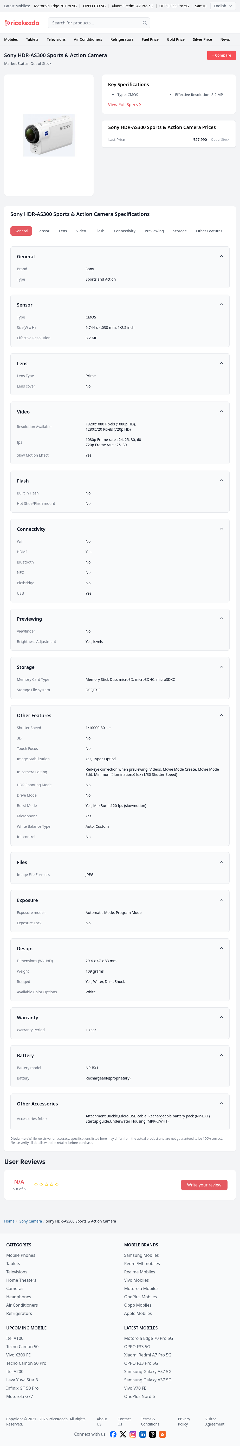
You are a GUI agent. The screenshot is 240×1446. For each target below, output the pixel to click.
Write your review (204, 1185)
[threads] (152, 1434)
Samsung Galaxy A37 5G (148, 1380)
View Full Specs (124, 104)
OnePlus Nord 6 (139, 1396)
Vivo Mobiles (136, 1280)
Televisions (56, 39)
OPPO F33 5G (94, 5)
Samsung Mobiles (141, 1255)
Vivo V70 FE (135, 1388)
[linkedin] (142, 1434)
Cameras (14, 1288)
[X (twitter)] (123, 1434)
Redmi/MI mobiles (142, 1263)
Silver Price (202, 39)
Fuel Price (150, 39)
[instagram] (132, 1434)
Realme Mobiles (139, 1272)
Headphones (18, 1297)
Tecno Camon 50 (22, 1346)
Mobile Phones (20, 1255)
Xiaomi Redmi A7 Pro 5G (132, 5)
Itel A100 (14, 1338)
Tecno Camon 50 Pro (26, 1363)
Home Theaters (21, 1280)
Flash (100, 230)
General (21, 230)
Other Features (209, 230)
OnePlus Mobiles (140, 1297)
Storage (180, 230)
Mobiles (11, 39)
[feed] (162, 1434)
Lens (63, 230)
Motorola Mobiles (141, 1288)
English (223, 5)
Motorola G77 (19, 1396)
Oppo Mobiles (138, 1305)
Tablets (32, 39)
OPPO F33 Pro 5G (174, 5)
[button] (120, 256)
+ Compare (221, 55)
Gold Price (176, 39)
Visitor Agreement (215, 1421)
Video (81, 230)
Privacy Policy (184, 1421)
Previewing (154, 230)
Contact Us (124, 1421)
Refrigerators (122, 39)
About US (102, 1421)
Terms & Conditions (150, 1421)
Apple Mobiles (138, 1313)
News (225, 39)
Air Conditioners (88, 39)
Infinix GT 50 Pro (22, 1388)
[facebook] (113, 1434)
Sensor (43, 230)
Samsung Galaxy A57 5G (148, 1371)
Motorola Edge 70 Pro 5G (55, 5)
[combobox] (99, 22)
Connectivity (124, 230)
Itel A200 (14, 1371)
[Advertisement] (197, 22)
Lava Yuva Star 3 (22, 1380)
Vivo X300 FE (18, 1355)
